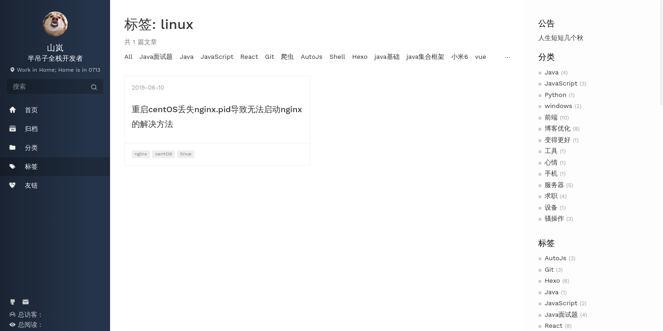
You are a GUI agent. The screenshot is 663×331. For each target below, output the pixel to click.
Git (549, 269)
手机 (551, 173)
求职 (551, 196)
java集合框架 (425, 56)
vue (480, 56)
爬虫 (287, 56)
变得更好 (557, 139)
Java (551, 72)
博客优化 (557, 128)
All (128, 56)
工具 (551, 150)
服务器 (554, 184)
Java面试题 (561, 314)
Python (555, 94)
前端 (551, 117)
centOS (163, 154)
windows (558, 105)
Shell (337, 56)
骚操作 (554, 218)
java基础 (386, 56)
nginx (140, 154)
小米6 (459, 56)
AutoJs (555, 258)
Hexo (552, 280)
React (554, 325)
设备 (551, 207)
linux (186, 154)
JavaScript (561, 83)
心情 (551, 162)
